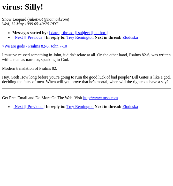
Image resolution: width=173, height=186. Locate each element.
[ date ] (55, 32)
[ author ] (100, 32)
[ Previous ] (35, 37)
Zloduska (130, 37)
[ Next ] (18, 37)
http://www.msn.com (100, 98)
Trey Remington (80, 37)
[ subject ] (84, 32)
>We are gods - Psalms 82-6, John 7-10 (34, 46)
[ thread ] (68, 32)
